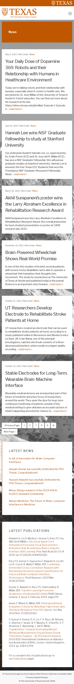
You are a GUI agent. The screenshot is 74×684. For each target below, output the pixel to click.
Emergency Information (23, 674)
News (32, 54)
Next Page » (8, 432)
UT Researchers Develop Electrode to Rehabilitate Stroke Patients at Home (35, 314)
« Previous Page (10, 425)
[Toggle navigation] (70, 13)
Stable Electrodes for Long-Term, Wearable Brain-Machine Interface (36, 379)
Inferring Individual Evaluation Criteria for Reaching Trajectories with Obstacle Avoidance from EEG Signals (37, 606)
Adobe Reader (41, 677)
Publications (20, 658)
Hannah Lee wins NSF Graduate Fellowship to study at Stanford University (35, 139)
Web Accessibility (58, 674)
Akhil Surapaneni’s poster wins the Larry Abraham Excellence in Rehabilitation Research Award (35, 204)
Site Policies (42, 674)
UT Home (6, 674)
